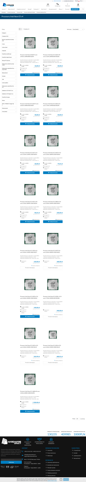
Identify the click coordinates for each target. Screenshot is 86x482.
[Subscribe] (11, 462)
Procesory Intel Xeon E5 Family (29, 12)
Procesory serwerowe (11, 12)
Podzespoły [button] (36, 9)
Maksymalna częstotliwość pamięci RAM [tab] (8, 69)
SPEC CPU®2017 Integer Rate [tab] (8, 104)
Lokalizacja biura (77, 455)
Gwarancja (49, 450)
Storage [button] (29, 9)
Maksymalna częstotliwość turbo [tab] (8, 86)
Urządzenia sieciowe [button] (21, 9)
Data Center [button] (43, 9)
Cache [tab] (3, 44)
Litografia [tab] (4, 50)
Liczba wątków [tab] (5, 82)
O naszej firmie (77, 450)
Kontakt (75, 453)
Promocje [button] (67, 9)
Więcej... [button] (60, 9)
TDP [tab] (3, 79)
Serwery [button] (3, 9)
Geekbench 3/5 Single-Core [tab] (7, 93)
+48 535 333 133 (37, 451)
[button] (57, 5)
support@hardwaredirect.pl (30, 456)
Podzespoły (4, 12)
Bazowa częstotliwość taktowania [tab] (8, 40)
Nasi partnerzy (77, 458)
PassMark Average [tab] (6, 97)
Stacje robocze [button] (11, 9)
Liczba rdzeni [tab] (4, 47)
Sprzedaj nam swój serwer (53, 465)
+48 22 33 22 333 (56, 1)
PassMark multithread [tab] (6, 53)
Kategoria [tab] (4, 32)
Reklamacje (50, 455)
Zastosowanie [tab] (5, 108)
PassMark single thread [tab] (7, 57)
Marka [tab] (3, 100)
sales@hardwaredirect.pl (68, 1)
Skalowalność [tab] (5, 72)
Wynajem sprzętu (51, 467)
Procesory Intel (19, 12)
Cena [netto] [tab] (4, 111)
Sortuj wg (69, 29)
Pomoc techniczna (51, 453)
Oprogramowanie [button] (52, 9)
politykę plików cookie (52, 480)
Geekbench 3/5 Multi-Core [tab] (7, 90)
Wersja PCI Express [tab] (6, 60)
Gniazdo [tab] (3, 76)
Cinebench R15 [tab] (5, 36)
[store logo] (8, 4)
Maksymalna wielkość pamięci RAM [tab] (8, 64)
